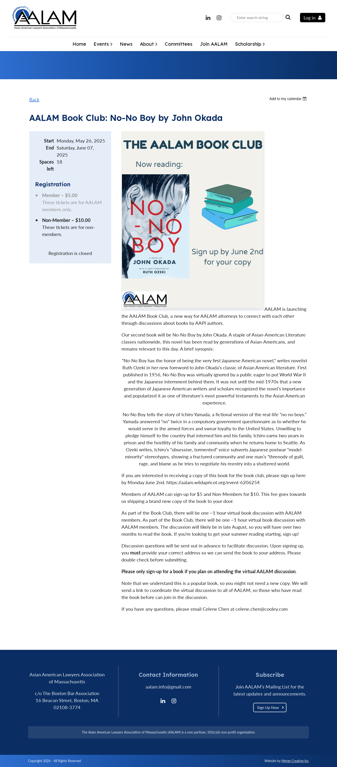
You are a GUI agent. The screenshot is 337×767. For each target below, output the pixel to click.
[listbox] (288, 99)
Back (34, 99)
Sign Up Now (268, 707)
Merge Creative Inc (295, 761)
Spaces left (46, 165)
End (50, 147)
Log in (309, 17)
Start (49, 140)
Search (288, 17)
